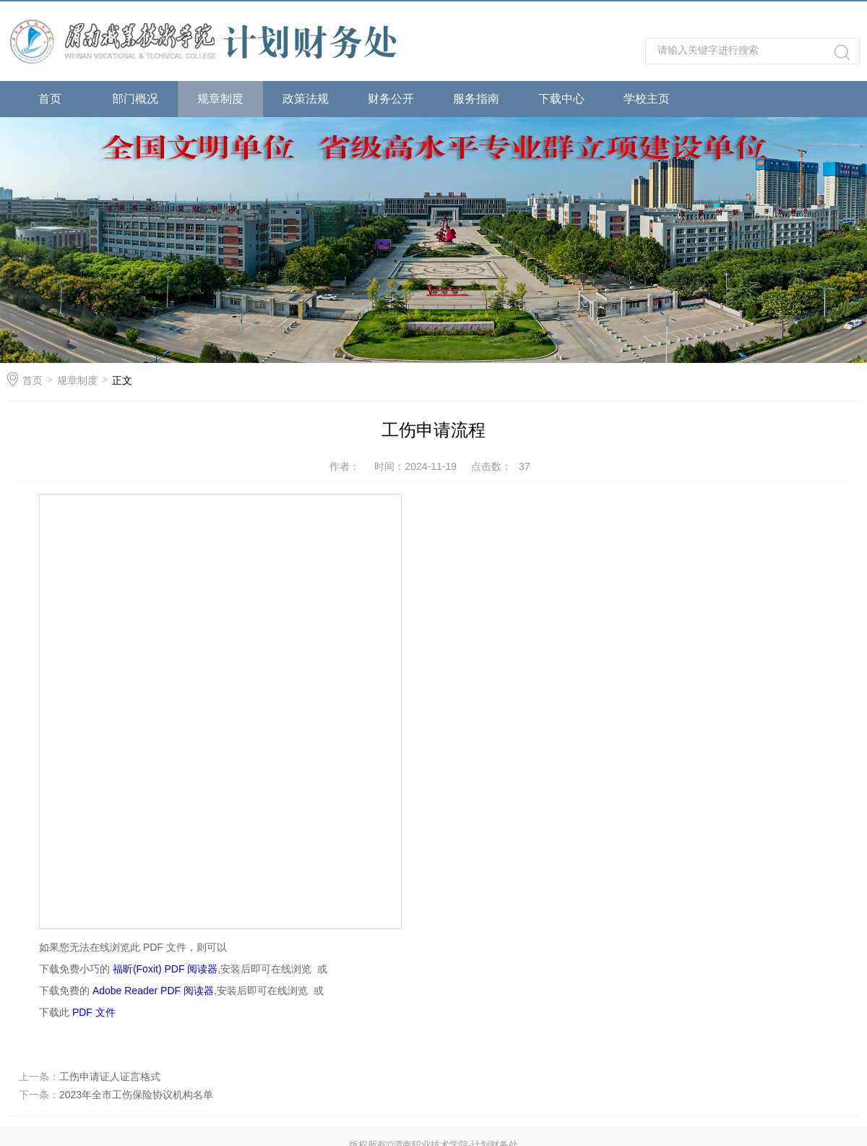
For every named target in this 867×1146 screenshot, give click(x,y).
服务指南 (476, 99)
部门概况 (135, 99)
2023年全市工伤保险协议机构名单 (136, 1094)
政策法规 (305, 99)
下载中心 (561, 99)
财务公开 (391, 99)
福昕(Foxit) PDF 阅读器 (165, 969)
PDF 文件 (94, 1012)
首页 (49, 99)
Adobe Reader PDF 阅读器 (153, 990)
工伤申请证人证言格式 (109, 1076)
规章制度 (220, 99)
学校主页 (647, 99)
